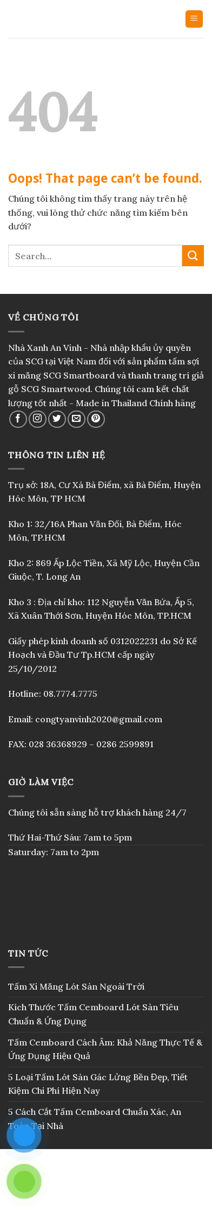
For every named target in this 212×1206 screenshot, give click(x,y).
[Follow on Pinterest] (96, 419)
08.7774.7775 (70, 693)
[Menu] (194, 19)
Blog (106, 1187)
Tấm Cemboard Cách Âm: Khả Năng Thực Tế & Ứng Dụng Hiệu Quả (105, 1049)
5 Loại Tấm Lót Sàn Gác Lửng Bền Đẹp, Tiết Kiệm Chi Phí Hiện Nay (98, 1084)
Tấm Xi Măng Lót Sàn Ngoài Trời (76, 986)
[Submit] (193, 255)
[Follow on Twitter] (57, 419)
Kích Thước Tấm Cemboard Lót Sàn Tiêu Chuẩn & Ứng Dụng (93, 1014)
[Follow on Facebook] (18, 419)
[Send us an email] (76, 419)
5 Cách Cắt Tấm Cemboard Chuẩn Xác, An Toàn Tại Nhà (94, 1118)
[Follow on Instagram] (38, 419)
